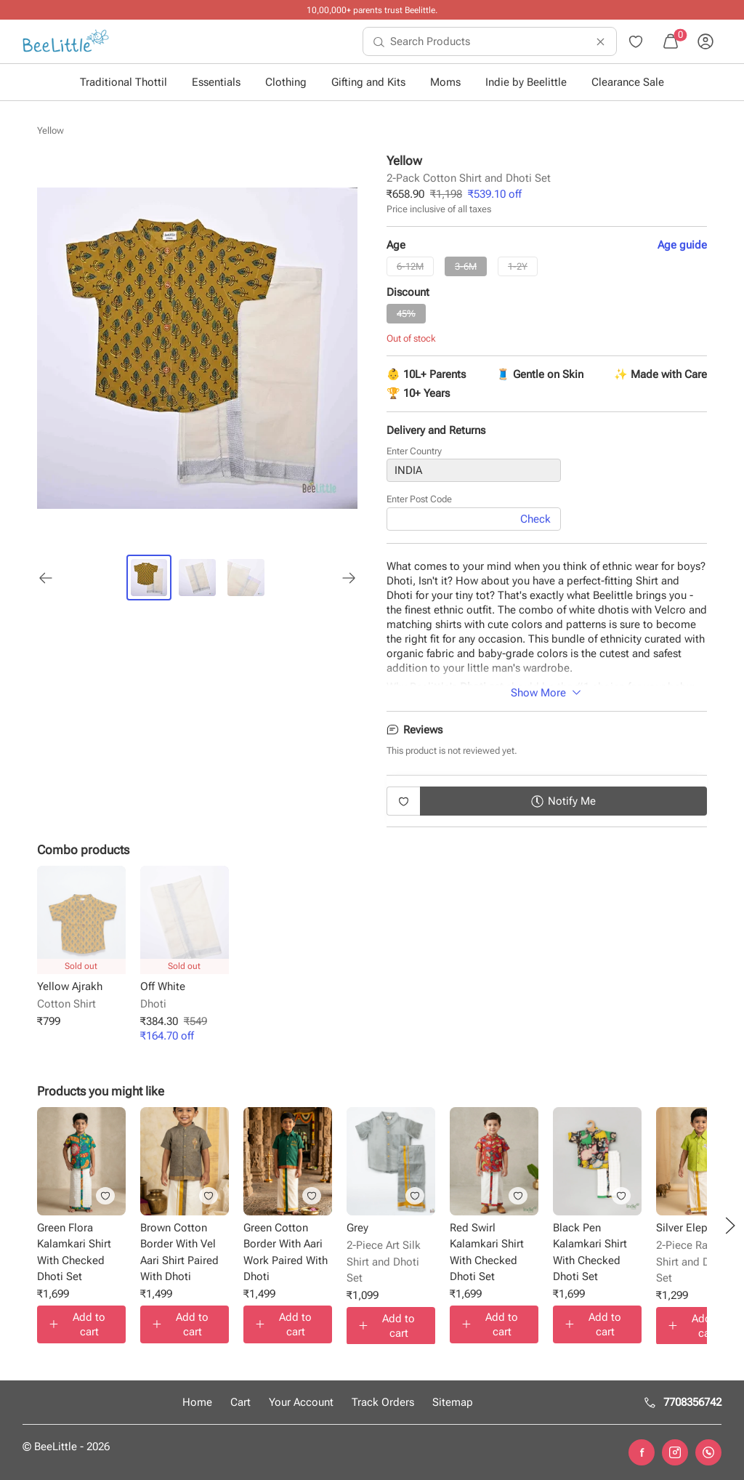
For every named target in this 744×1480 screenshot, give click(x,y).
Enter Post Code (419, 499)
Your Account (301, 1402)
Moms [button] (445, 82)
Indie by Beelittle (526, 82)
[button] (730, 1225)
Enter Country (414, 451)
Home (197, 1402)
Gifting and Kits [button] (368, 82)
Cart (240, 1402)
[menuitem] (66, 41)
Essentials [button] (216, 82)
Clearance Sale (627, 82)
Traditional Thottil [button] (123, 82)
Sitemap (452, 1402)
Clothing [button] (286, 82)
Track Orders (383, 1402)
